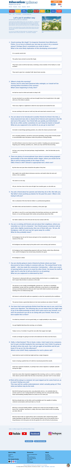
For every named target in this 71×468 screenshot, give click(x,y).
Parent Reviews (48, 457)
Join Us (56, 2)
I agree (42, 466)
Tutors (19, 6)
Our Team (47, 454)
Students (15, 6)
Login (53, 4)
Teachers (24, 6)
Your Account (11, 456)
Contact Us (10, 454)
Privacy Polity (48, 459)
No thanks (47, 466)
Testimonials (47, 455)
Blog (28, 455)
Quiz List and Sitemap (31, 458)
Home (10, 14)
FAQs (9, 455)
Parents (10, 6)
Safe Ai (28, 6)
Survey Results (30, 462)
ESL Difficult (18, 14)
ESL (13, 14)
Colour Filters (29, 459)
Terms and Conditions (49, 458)
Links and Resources (31, 457)
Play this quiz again (40, 441)
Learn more (52, 466)
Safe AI (28, 460)
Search (61, 6)
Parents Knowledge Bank (32, 454)
